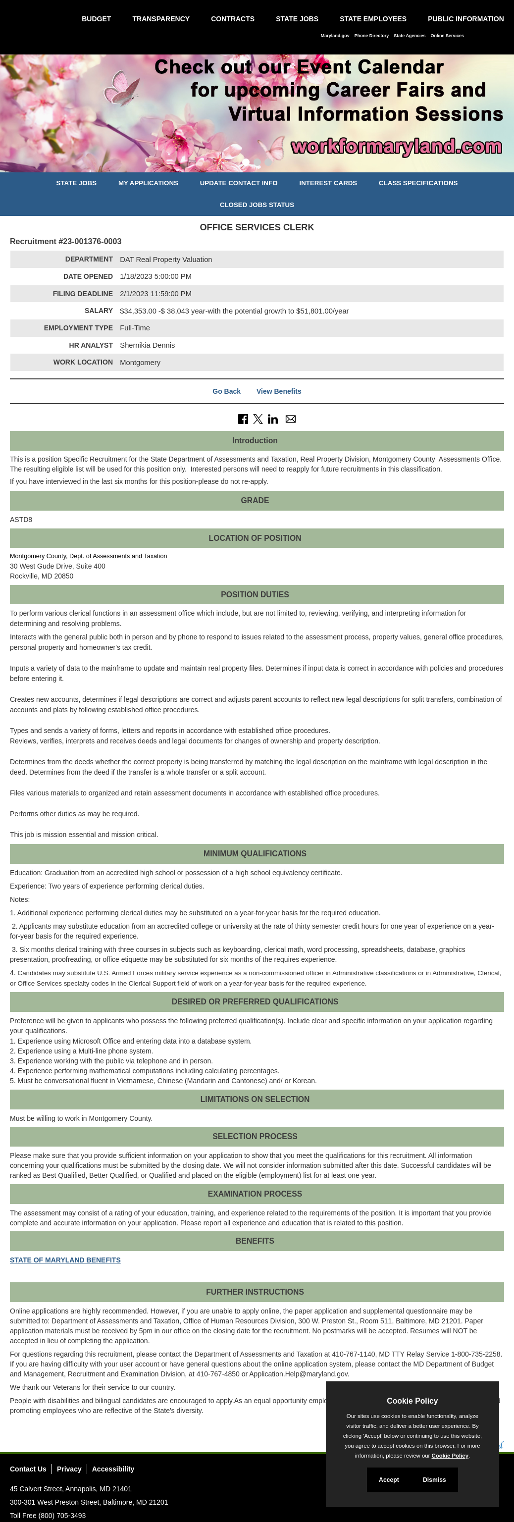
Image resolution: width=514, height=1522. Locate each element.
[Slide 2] (257, 163)
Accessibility (113, 1469)
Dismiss (434, 1479)
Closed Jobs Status (257, 205)
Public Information (466, 19)
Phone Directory (372, 35)
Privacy (69, 1469)
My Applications (148, 183)
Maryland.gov (335, 35)
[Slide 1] (246, 163)
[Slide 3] (268, 163)
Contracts (233, 19)
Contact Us (28, 1469)
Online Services (447, 35)
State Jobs (297, 19)
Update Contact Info (239, 183)
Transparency (161, 19)
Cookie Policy (412, 1401)
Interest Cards (328, 183)
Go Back (226, 391)
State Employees (373, 19)
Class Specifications (418, 183)
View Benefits (279, 391)
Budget (96, 19)
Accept (389, 1479)
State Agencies (409, 35)
